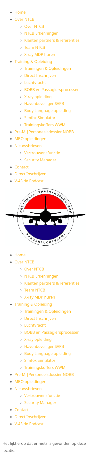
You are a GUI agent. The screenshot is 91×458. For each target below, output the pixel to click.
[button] (45, 218)
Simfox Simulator (39, 117)
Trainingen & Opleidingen (47, 68)
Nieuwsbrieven (28, 145)
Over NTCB (24, 19)
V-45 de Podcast (29, 181)
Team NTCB (34, 47)
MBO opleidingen (30, 138)
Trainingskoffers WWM (45, 124)
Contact (22, 167)
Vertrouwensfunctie (42, 153)
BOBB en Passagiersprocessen (52, 89)
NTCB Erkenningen (41, 33)
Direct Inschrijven (40, 75)
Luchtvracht (35, 82)
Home (20, 12)
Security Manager (40, 160)
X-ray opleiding (38, 96)
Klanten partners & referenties (52, 40)
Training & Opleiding (33, 61)
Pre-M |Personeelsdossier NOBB (44, 132)
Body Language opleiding (47, 110)
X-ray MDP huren (39, 54)
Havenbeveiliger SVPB (44, 103)
